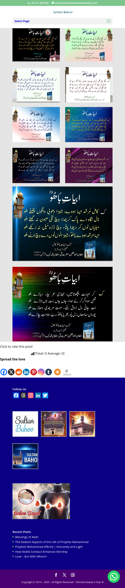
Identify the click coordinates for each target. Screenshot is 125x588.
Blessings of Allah (26, 537)
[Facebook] (3, 369)
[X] (11, 369)
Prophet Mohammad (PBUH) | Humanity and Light (49, 547)
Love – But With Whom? (31, 556)
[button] (114, 577)
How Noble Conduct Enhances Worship (41, 551)
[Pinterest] (33, 369)
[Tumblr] (48, 369)
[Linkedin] (26, 369)
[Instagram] (41, 369)
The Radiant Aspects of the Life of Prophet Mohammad (51, 542)
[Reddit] (18, 369)
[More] (57, 369)
